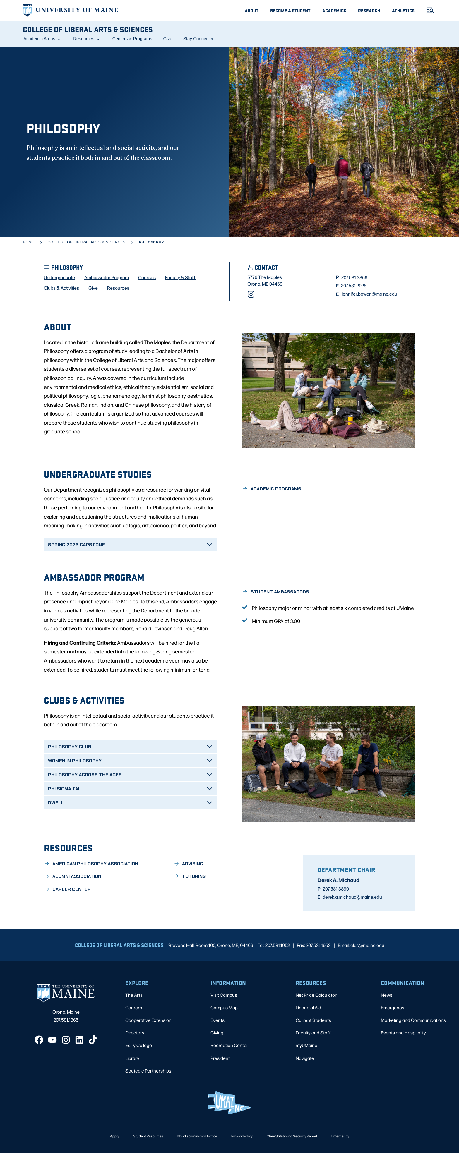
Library (132, 1058)
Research (369, 10)
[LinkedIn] (79, 1039)
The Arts (134, 995)
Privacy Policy (242, 1136)
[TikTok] (92, 1039)
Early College (138, 1045)
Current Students (313, 1020)
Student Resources (148, 1136)
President (220, 1058)
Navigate (305, 1058)
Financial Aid (308, 1007)
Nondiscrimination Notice (197, 1136)
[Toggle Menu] (427, 10)
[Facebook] (39, 1039)
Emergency (392, 1007)
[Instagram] (251, 294)
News (386, 995)
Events (217, 1020)
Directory (134, 1033)
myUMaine (306, 1045)
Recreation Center (229, 1045)
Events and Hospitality (403, 1033)
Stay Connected (199, 38)
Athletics (403, 10)
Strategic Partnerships (148, 1071)
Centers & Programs (132, 38)
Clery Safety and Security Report (292, 1136)
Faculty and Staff (313, 1033)
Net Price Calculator (316, 995)
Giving (216, 1033)
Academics (334, 10)
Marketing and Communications (413, 1020)
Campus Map (224, 1007)
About (251, 10)
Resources (83, 38)
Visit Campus (223, 995)
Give (167, 38)
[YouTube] (52, 1039)
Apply (114, 1136)
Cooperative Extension (148, 1020)
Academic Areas (39, 38)
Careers (133, 1007)
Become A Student (290, 10)
